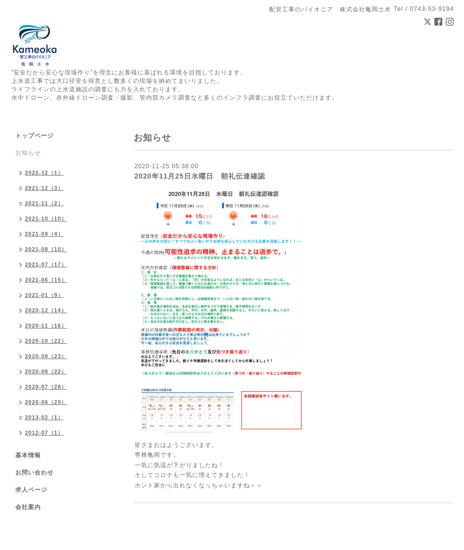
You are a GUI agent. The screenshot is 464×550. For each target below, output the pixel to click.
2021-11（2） (44, 203)
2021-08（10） (46, 249)
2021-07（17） (46, 264)
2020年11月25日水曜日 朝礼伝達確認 (200, 176)
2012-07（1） (44, 433)
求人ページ (31, 489)
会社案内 (28, 507)
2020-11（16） (46, 326)
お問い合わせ (34, 472)
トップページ (34, 135)
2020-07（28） (46, 387)
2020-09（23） (46, 356)
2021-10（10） (46, 218)
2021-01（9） (44, 295)
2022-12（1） (44, 173)
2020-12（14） (46, 310)
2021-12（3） (44, 188)
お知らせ (28, 152)
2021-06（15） (46, 280)
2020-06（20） (46, 402)
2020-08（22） (46, 371)
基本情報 (28, 455)
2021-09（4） (44, 234)
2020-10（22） (46, 341)
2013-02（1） (44, 417)
